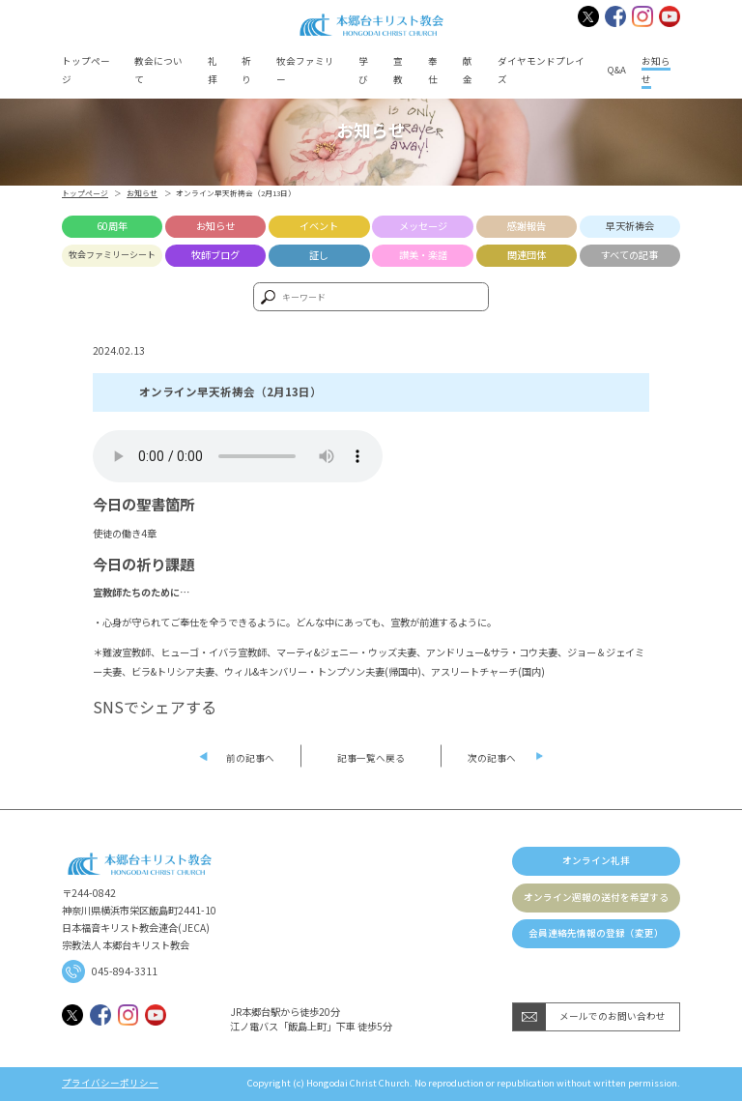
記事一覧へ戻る (371, 758)
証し (318, 254)
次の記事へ (492, 758)
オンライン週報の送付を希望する (596, 897)
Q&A (617, 69)
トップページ (85, 193)
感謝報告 (526, 225)
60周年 (112, 225)
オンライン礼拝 (596, 860)
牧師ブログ (215, 254)
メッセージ (423, 225)
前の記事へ (250, 758)
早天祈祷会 (630, 225)
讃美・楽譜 (423, 254)
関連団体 (526, 254)
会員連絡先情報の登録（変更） (596, 933)
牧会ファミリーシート (112, 254)
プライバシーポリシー (110, 1083)
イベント (319, 225)
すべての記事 (629, 254)
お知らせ (142, 193)
